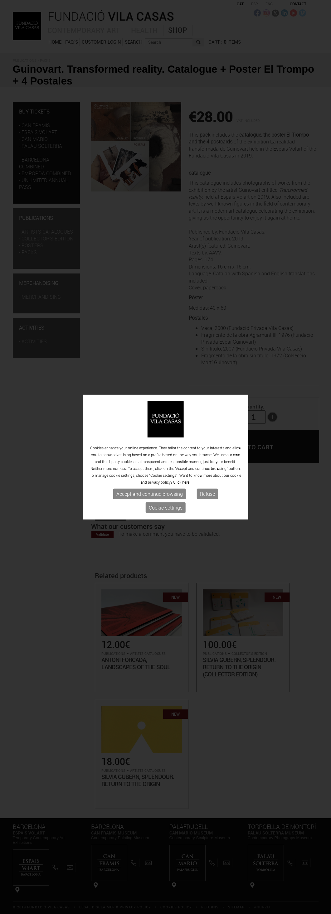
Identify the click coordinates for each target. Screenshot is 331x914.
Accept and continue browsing (149, 494)
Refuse (207, 494)
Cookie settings (166, 507)
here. (186, 482)
